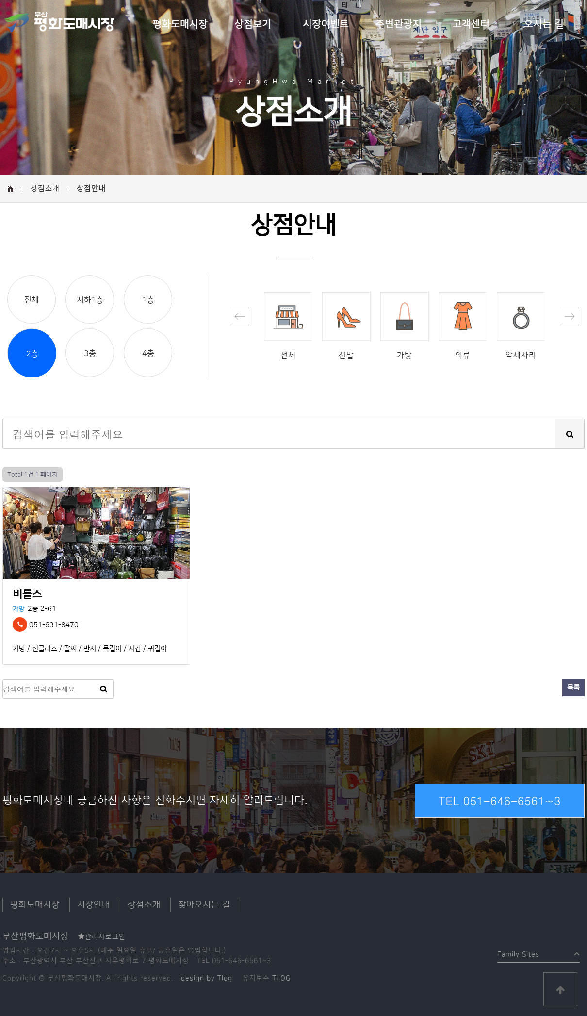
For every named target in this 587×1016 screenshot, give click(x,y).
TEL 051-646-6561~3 (499, 800)
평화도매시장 (180, 24)
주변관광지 (398, 24)
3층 (90, 353)
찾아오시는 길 (204, 905)
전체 (31, 299)
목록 (573, 687)
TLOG (281, 978)
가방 (18, 609)
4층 (148, 353)
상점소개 (144, 905)
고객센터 (471, 24)
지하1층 (90, 299)
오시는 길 (544, 24)
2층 (32, 353)
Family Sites (518, 952)
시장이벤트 (326, 24)
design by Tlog (206, 978)
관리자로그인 (102, 937)
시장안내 (93, 905)
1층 (148, 299)
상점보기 (252, 24)
